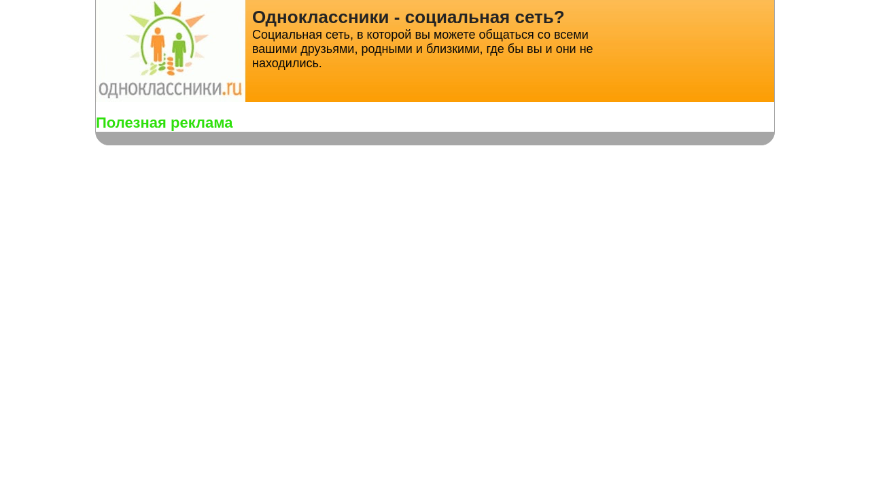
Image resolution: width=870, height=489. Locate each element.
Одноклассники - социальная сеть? (408, 17)
